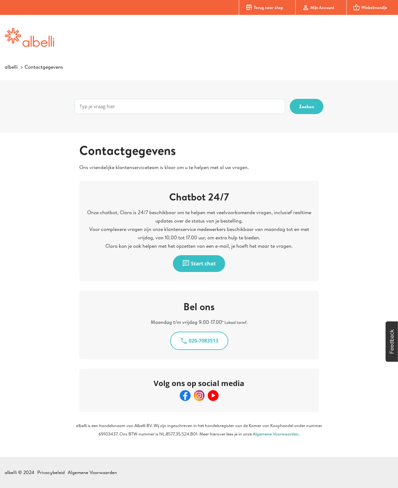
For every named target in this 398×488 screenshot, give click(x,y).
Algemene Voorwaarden (275, 434)
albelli (11, 66)
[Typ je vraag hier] (180, 106)
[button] (392, 341)
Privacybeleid (51, 472)
